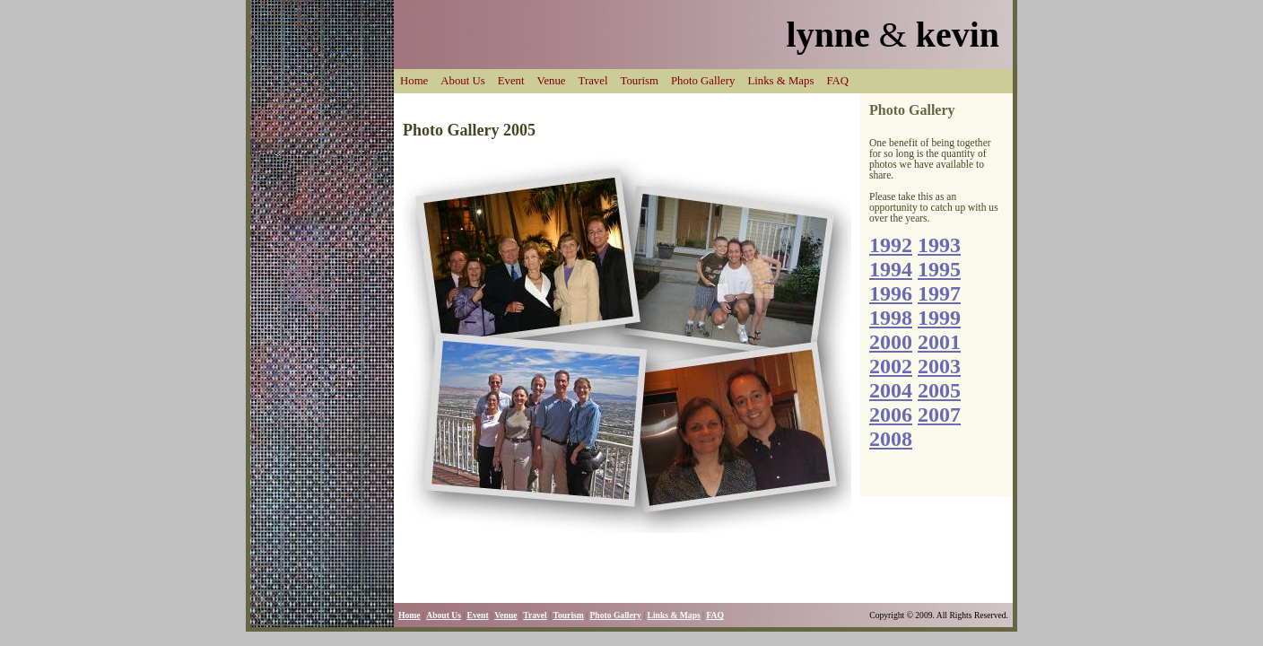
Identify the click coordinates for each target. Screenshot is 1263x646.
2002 (890, 366)
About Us (462, 80)
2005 (939, 390)
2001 (939, 342)
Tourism (639, 80)
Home (414, 80)
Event (511, 80)
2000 (890, 342)
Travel (593, 80)
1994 (890, 269)
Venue (551, 80)
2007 (939, 414)
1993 (939, 245)
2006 (890, 414)
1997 (939, 293)
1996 (890, 293)
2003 (939, 366)
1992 (890, 245)
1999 (939, 317)
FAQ (837, 80)
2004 (890, 390)
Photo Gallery (703, 80)
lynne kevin (893, 34)
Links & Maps (780, 80)
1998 (890, 317)
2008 (890, 438)
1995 (939, 269)
